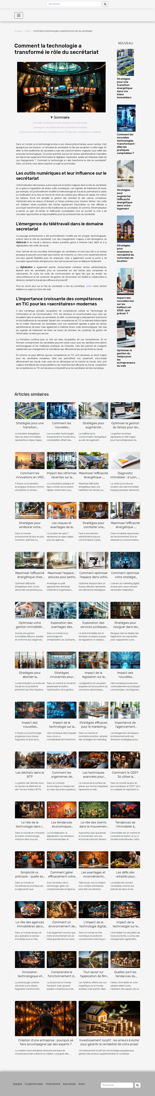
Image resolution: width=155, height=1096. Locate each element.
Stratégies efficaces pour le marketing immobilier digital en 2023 (93, 729)
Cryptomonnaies (34, 1083)
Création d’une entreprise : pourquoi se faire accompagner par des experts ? (45, 1042)
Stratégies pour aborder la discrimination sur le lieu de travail (30, 679)
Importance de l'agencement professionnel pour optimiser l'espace (125, 729)
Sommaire (61, 117)
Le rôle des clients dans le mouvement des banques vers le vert (93, 828)
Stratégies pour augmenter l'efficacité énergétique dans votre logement (124, 199)
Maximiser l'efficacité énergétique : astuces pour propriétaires (93, 479)
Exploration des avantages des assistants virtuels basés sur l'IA (61, 629)
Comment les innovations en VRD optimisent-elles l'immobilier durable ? (30, 479)
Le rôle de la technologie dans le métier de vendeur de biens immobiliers (29, 828)
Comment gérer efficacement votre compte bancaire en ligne (61, 878)
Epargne (17, 1083)
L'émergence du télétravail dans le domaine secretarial (60, 127)
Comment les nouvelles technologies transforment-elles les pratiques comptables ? (126, 144)
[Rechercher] (74, 4)
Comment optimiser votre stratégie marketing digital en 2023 (125, 579)
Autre (27, 31)
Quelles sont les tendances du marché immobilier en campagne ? (125, 978)
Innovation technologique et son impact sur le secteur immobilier (30, 978)
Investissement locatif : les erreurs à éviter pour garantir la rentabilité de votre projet (109, 1042)
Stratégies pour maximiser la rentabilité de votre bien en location (125, 253)
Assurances (69, 1083)
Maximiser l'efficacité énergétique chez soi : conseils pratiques (29, 579)
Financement (53, 1083)
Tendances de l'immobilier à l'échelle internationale (125, 828)
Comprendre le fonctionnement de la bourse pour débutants (62, 978)
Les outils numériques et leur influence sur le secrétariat (60, 123)
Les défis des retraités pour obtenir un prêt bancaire (125, 878)
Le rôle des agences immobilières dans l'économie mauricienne (30, 928)
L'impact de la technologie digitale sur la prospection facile (93, 928)
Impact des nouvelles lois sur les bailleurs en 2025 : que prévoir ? (125, 305)
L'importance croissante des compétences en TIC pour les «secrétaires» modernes (60, 132)
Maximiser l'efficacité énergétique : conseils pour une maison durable (125, 529)
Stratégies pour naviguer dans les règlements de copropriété (125, 629)
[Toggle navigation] (18, 15)
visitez (89, 286)
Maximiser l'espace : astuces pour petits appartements (61, 577)
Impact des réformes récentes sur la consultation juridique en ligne (61, 479)
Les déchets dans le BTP (30, 774)
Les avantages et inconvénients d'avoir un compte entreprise (93, 878)
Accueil (18, 31)
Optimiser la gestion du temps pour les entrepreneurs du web (125, 429)
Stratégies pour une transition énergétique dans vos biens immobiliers (124, 88)
